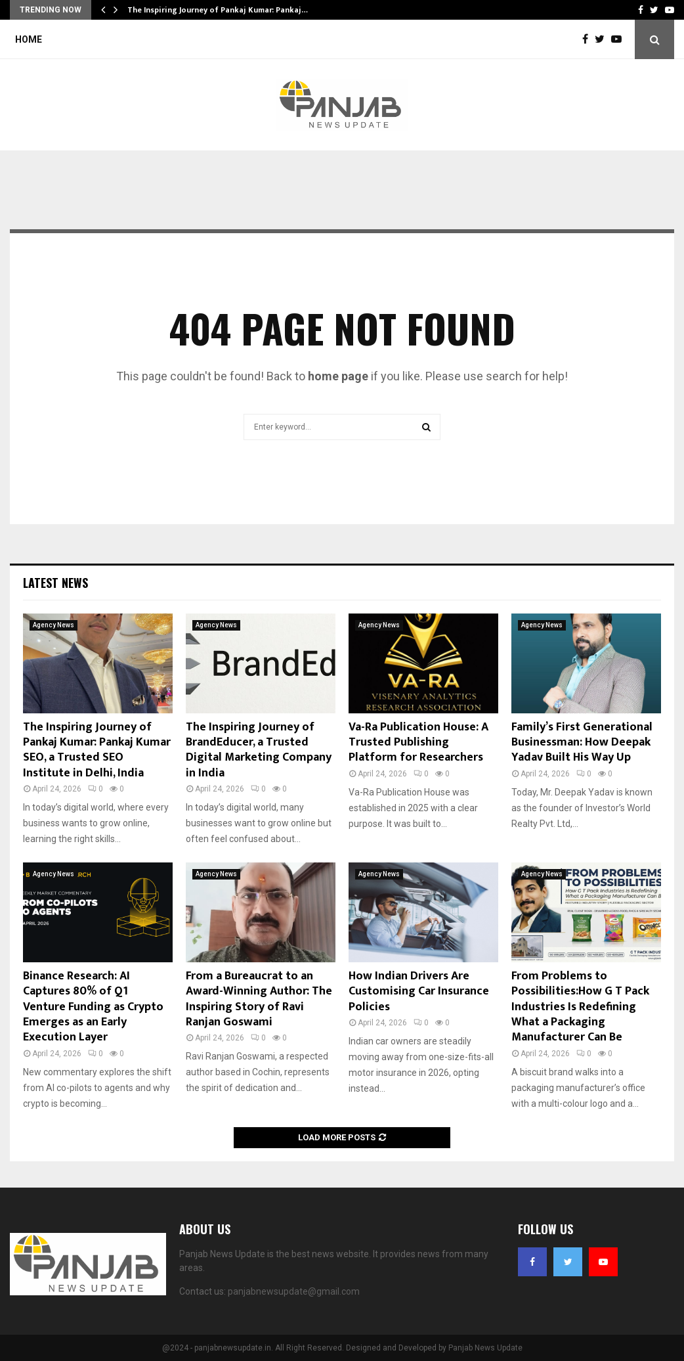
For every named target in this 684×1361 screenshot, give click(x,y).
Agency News (53, 625)
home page (338, 376)
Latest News (55, 582)
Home (28, 39)
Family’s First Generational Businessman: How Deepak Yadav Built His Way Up (581, 742)
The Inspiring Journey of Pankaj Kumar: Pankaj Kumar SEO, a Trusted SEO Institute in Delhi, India (97, 750)
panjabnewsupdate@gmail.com (294, 1291)
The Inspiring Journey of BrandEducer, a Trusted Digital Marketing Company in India (258, 750)
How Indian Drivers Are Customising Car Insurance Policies (419, 991)
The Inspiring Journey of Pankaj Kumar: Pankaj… (217, 9)
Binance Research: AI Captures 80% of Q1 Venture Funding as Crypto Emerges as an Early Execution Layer (93, 1007)
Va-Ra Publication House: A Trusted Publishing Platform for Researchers (418, 742)
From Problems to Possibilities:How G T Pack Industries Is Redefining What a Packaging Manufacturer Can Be (580, 1007)
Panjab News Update (485, 1347)
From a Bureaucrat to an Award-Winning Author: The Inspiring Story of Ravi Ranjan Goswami (259, 999)
